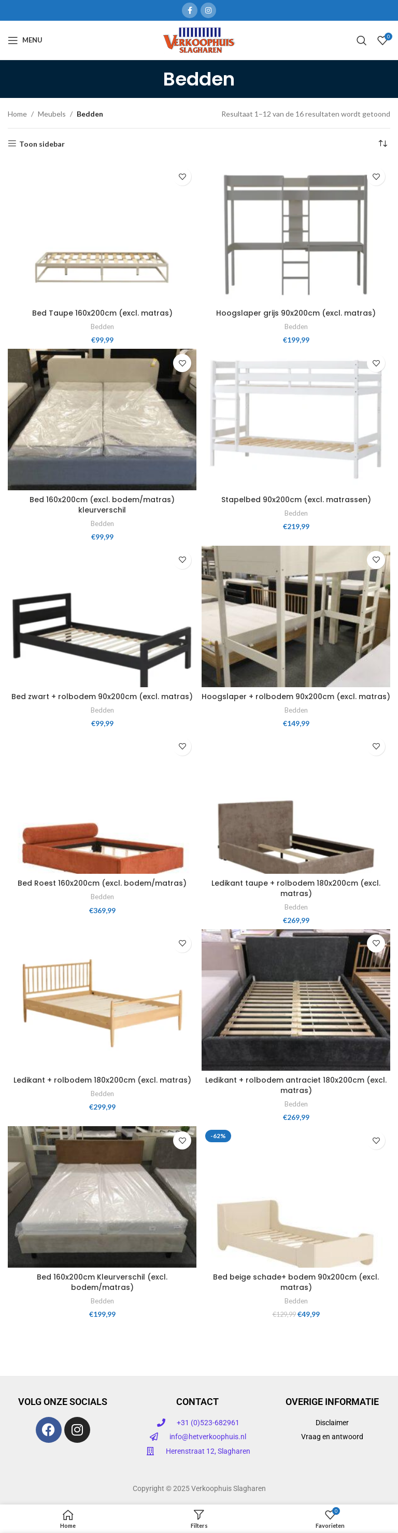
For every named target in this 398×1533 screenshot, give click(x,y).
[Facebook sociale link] (189, 10)
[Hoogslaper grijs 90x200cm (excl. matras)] (296, 233)
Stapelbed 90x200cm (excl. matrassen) (296, 499)
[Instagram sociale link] (208, 10)
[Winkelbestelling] (382, 144)
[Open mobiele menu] (25, 40)
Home (17, 113)
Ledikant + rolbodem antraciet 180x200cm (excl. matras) (296, 1085)
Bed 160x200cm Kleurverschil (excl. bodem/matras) (102, 1282)
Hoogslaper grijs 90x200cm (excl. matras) (296, 313)
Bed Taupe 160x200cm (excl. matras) (102, 313)
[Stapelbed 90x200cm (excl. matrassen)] (296, 419)
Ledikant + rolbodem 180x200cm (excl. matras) (102, 1080)
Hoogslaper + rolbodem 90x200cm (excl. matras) (296, 696)
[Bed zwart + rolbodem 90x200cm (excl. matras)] (102, 616)
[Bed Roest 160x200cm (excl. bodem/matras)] (102, 803)
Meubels (52, 113)
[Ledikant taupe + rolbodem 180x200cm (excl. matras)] (296, 803)
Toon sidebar (42, 143)
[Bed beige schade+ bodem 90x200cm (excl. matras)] (296, 1197)
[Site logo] (199, 39)
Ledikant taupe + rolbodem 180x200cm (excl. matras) (295, 888)
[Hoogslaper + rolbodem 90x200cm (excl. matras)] (296, 616)
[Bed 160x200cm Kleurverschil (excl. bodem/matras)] (102, 1197)
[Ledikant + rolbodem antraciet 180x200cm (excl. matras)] (296, 1000)
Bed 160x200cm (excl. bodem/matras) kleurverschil (102, 504)
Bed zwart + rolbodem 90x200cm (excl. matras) (102, 696)
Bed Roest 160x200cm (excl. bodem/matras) (102, 883)
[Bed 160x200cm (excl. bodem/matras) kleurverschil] (102, 419)
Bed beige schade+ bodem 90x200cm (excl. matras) (296, 1282)
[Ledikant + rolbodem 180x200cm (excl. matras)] (102, 1000)
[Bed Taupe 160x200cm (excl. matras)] (102, 233)
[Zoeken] (361, 40)
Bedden (102, 326)
